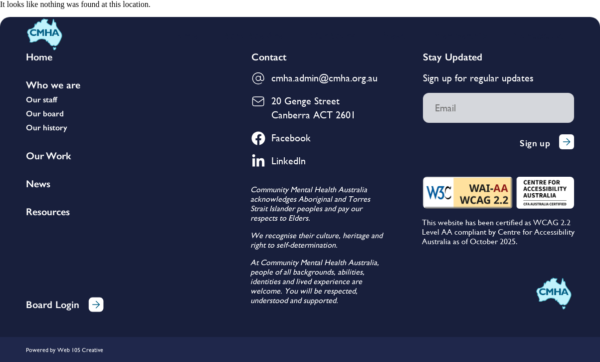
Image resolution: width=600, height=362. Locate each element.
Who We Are (253, 35)
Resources (48, 212)
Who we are (53, 85)
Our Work (332, 35)
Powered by (40, 350)
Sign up (547, 143)
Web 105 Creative (80, 350)
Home (184, 35)
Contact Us (538, 35)
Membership (460, 35)
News (394, 35)
